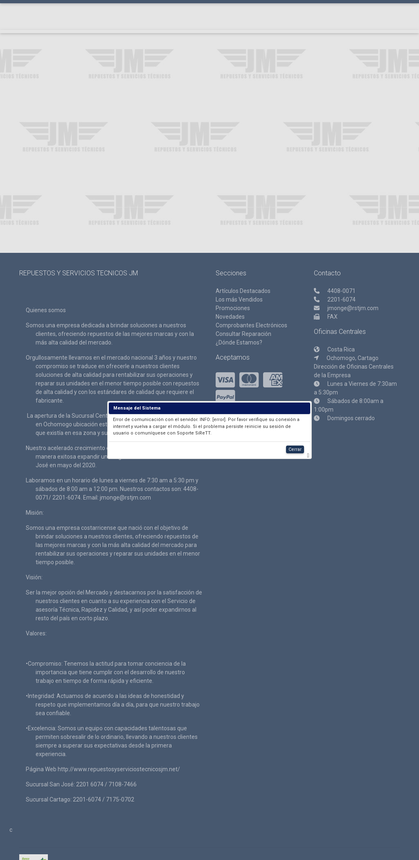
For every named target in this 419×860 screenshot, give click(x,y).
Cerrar (295, 449)
